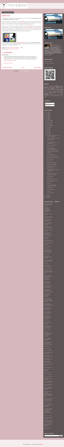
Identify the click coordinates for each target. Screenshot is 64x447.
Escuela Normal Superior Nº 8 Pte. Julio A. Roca (47, 312)
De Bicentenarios (50, 176)
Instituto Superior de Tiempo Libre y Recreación (48, 339)
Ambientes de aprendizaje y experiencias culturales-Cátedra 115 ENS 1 (48, 209)
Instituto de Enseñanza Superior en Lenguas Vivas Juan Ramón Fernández (48, 334)
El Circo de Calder (50, 140)
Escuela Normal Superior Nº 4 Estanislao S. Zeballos (47, 295)
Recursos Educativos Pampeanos (48, 418)
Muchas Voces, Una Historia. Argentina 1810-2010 (52, 174)
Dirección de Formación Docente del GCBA (48, 257)
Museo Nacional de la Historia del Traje (48, 382)
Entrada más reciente (7, 67)
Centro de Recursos (56, 45)
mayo (48, 132)
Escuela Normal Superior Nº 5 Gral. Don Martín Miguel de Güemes (48, 300)
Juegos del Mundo (48, 350)
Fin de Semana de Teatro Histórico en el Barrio (51, 186)
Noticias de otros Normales (50, 91)
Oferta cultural (9, 48)
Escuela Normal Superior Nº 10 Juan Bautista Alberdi (48, 286)
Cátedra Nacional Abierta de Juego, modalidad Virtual (47, 251)
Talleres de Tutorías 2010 (51, 162)
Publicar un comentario (8, 63)
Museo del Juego (47, 374)
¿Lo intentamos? (50, 187)
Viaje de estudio (60, 95)
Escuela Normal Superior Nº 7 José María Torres (48, 308)
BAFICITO (49, 183)
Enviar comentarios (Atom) (24, 70)
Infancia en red (47, 330)
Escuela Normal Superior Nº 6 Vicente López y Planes (48, 304)
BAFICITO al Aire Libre (21, 42)
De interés (60, 86)
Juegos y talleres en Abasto (52, 179)
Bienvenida (46, 86)
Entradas (47, 103)
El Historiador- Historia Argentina (47, 266)
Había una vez (49, 172)
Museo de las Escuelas (47, 370)
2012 (47, 115)
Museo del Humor (47, 372)
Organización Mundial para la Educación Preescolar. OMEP (48, 399)
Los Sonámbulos (50, 178)
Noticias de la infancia (58, 88)
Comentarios (48, 105)
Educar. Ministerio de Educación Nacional (48, 261)
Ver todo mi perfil (47, 55)
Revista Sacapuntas (50, 167)
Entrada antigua (37, 67)
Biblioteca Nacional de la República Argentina (48, 223)
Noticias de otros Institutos (53, 89)
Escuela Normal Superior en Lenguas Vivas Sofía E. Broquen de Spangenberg (48, 277)
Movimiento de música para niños (48, 362)
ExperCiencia (47, 321)
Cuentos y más (47, 248)
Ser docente (49, 191)
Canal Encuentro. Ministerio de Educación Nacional (48, 233)
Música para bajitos (50, 181)
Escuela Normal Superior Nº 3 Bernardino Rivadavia (48, 290)
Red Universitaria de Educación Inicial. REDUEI (48, 424)
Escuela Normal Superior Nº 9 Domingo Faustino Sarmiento (48, 317)
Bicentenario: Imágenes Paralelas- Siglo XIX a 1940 (52, 149)
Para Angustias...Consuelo (52, 165)
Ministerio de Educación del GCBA (48, 356)
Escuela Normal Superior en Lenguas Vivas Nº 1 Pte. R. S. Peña (48, 272)
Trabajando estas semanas (49, 95)
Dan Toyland (46, 254)
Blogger (41, 444)
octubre (48, 123)
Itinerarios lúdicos (47, 348)
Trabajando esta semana (55, 94)
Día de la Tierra (50, 160)
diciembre (49, 120)
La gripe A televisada (51, 189)
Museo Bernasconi (48, 367)
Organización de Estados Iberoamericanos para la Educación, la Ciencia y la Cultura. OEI (48, 394)
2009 (47, 195)
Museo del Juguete (48, 376)
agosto (48, 127)
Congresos (52, 86)
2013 (47, 113)
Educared (46, 263)
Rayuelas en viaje (47, 415)
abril (48, 133)
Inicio (23, 67)
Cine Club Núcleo (47, 246)
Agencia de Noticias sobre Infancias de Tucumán (48, 204)
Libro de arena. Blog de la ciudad (48, 353)
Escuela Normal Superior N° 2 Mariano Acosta (47, 282)
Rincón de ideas (15, 48)
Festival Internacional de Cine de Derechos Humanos (53, 136)
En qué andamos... (51, 87)
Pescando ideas (47, 402)
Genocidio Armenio (50, 154)
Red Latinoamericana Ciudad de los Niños (48, 421)
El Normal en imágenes (48, 63)
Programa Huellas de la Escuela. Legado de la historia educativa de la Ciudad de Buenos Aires (48, 411)
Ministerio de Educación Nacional (48, 359)
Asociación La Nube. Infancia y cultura (48, 217)
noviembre (49, 122)
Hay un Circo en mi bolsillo (52, 145)
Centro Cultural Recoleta (47, 237)
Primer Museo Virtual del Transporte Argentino (48, 405)
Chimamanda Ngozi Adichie (52, 155)
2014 (47, 112)
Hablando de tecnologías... (52, 164)
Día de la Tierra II (50, 159)
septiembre (49, 125)
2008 (47, 197)
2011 (47, 117)
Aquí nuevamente (50, 192)
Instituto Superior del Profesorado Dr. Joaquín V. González (48, 343)
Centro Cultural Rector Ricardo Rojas (48, 240)
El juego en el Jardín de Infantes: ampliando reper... (53, 170)
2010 (47, 118)
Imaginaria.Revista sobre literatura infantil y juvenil (48, 327)
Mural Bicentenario (50, 147)
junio (48, 130)
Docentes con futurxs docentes (53, 157)
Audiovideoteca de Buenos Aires (48, 220)
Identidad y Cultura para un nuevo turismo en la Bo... (53, 139)
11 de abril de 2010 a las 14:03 (10, 60)
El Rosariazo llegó (47, 268)
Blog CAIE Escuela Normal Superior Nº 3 (48, 227)
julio (48, 128)
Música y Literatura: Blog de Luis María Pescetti (48, 388)
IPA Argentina (47, 346)
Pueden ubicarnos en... (48, 61)
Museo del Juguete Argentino (48, 379)
